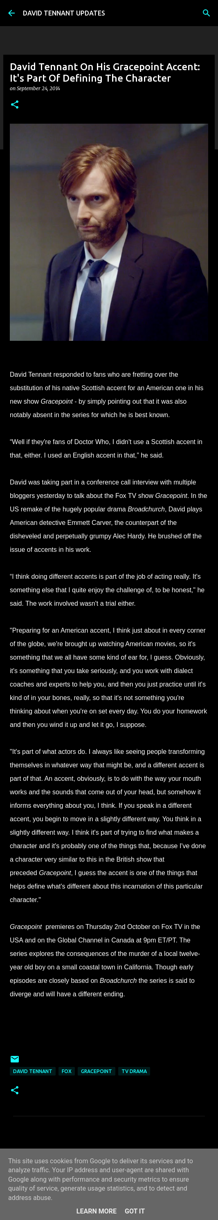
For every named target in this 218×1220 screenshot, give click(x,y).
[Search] (206, 13)
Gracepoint (96, 1071)
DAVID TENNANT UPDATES (64, 13)
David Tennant (32, 1071)
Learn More (96, 1211)
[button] (15, 105)
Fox (67, 1071)
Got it (135, 1211)
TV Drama (134, 1071)
